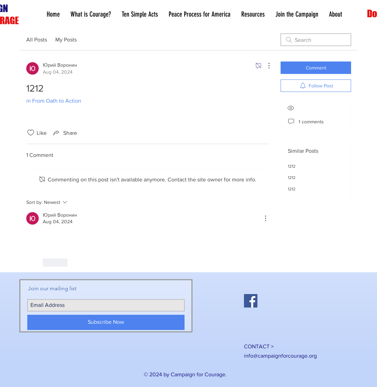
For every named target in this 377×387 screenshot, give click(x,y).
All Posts (36, 40)
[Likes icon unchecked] (30, 133)
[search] (316, 40)
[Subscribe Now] (106, 322)
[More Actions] (265, 66)
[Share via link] (64, 133)
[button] (253, 14)
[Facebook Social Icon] (250, 301)
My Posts (66, 40)
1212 (291, 166)
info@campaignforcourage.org (280, 356)
